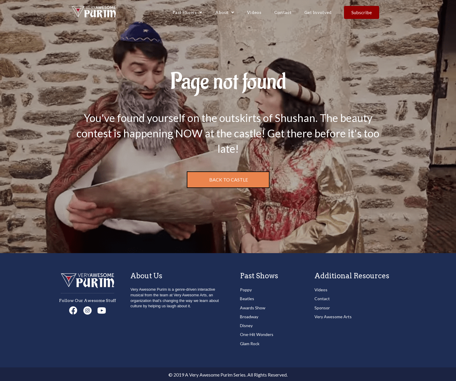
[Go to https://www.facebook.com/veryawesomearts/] (73, 310)
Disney (246, 325)
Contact (322, 298)
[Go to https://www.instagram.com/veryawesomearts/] (87, 311)
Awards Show (252, 307)
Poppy (246, 289)
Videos (320, 289)
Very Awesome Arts (333, 316)
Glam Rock (249, 343)
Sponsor (322, 307)
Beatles (247, 298)
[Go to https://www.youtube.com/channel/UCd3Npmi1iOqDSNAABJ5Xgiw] (102, 311)
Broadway (249, 316)
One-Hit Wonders (256, 334)
